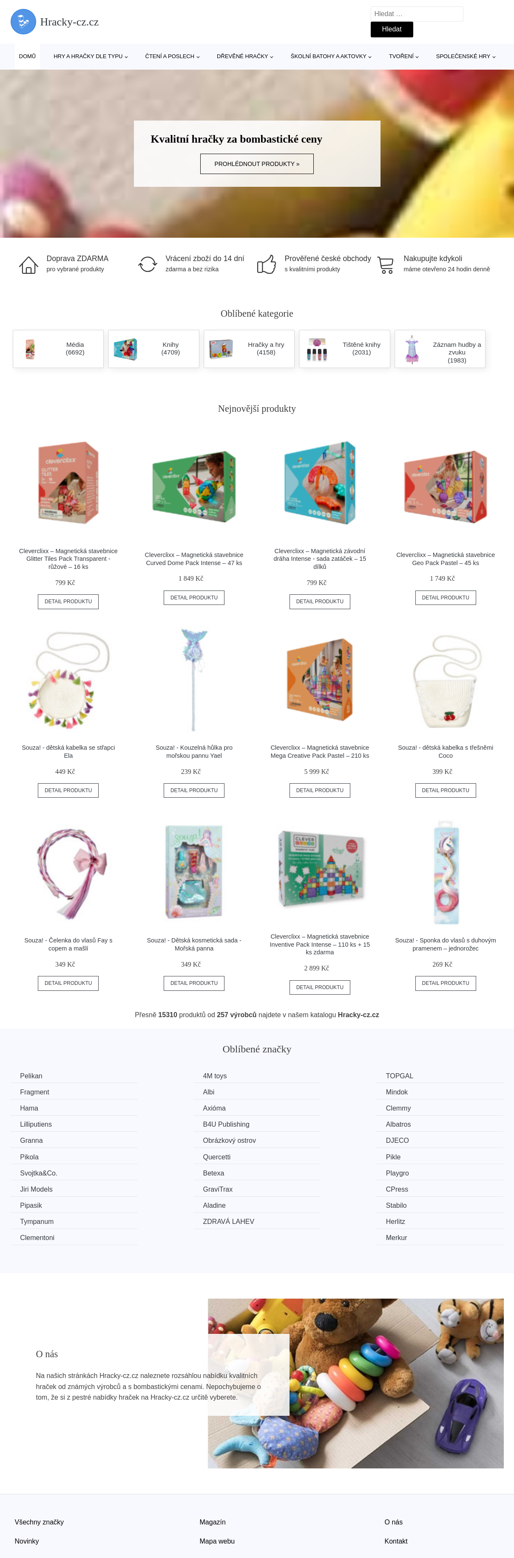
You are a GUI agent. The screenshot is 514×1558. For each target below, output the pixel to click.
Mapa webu (217, 1490)
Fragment (415, 1076)
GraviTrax (289, 1155)
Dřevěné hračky (242, 56)
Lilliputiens (163, 1107)
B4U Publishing (297, 1107)
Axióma (412, 1091)
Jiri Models (164, 1155)
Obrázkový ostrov (174, 1124)
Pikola (410, 1124)
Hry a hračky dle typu (88, 56)
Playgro (32, 1155)
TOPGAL (288, 1076)
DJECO (285, 1124)
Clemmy (33, 1107)
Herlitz (157, 1187)
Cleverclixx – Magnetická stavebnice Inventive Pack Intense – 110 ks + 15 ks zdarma (320, 944)
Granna (32, 1124)
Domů (27, 56)
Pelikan (32, 1076)
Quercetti (35, 1139)
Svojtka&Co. (293, 1139)
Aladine (159, 1171)
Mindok (159, 1091)
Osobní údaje (220, 1510)
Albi (27, 1091)
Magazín (213, 1471)
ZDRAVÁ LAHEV (47, 1187)
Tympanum (417, 1171)
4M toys (159, 1076)
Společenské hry (463, 56)
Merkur (411, 1187)
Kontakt (396, 1490)
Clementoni (291, 1187)
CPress (412, 1155)
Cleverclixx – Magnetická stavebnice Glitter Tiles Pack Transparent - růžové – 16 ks (68, 559)
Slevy (23, 1510)
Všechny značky (39, 1471)
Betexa (411, 1139)
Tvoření (401, 56)
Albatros (413, 1107)
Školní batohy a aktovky (328, 56)
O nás (394, 1471)
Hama (283, 1091)
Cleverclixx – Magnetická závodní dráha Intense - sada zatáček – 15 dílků (320, 559)
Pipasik (32, 1171)
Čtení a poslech (170, 56)
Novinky (27, 1490)
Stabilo (284, 1171)
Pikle (155, 1139)
